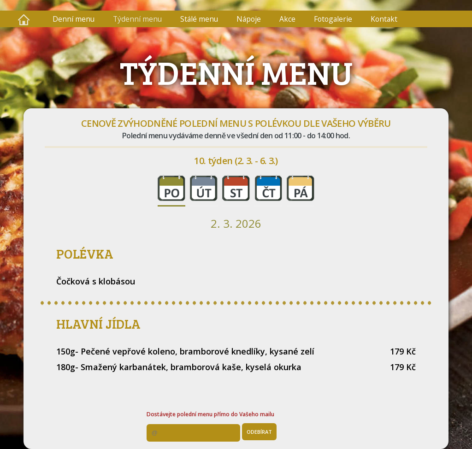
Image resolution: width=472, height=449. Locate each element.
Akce (287, 19)
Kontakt (384, 19)
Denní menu (73, 19)
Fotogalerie (333, 19)
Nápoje (248, 19)
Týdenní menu (137, 19)
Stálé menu (199, 19)
